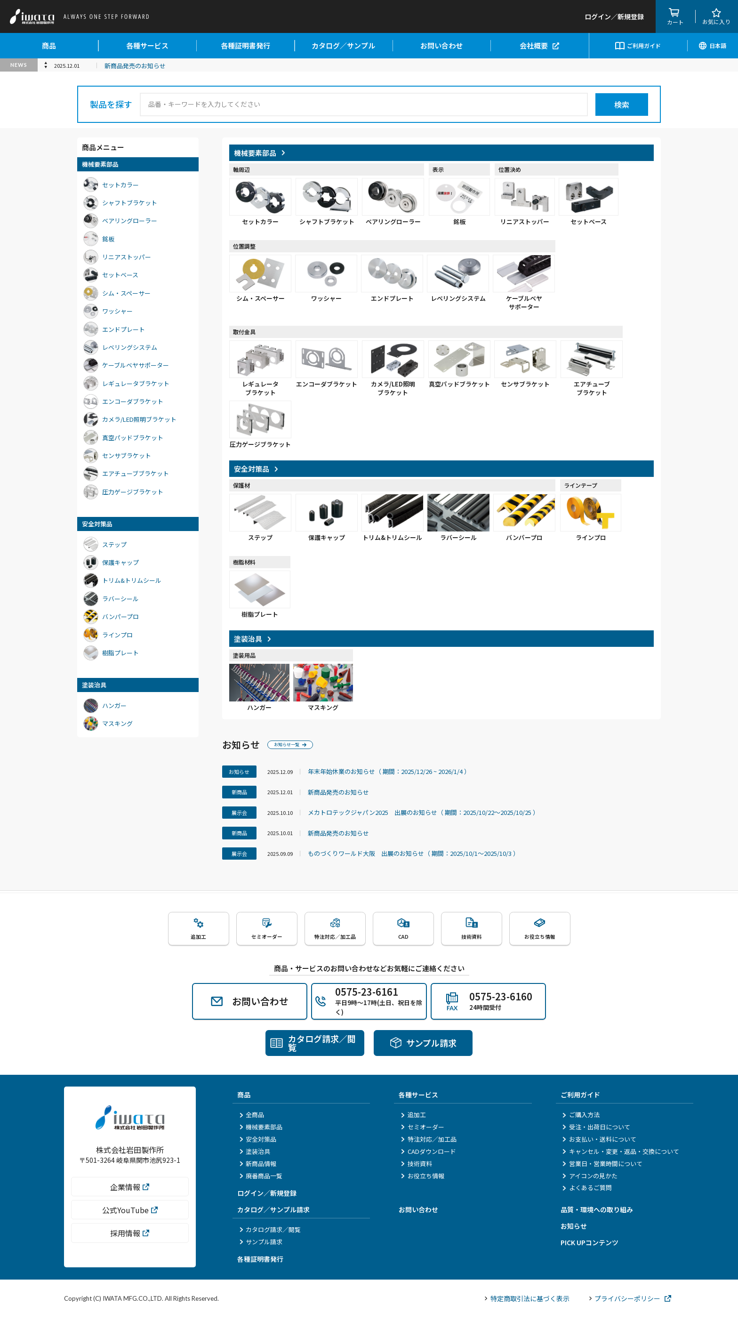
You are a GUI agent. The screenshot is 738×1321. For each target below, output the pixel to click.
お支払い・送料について (599, 1142)
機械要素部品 (260, 1130)
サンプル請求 (260, 1244)
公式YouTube (130, 1218)
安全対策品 (257, 1142)
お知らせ (574, 1229)
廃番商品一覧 (260, 1179)
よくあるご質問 (587, 1191)
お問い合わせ (441, 45)
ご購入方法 (581, 1118)
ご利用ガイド (638, 45)
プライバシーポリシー (630, 1301)
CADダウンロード (428, 1154)
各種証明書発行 (245, 45)
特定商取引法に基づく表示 (527, 1301)
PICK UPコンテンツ (589, 1246)
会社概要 (539, 45)
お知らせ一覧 (296, 745)
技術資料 (416, 1166)
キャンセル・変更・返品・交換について (620, 1154)
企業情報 (129, 1195)
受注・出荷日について (596, 1130)
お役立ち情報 (422, 1179)
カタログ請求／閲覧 (270, 1233)
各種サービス (147, 45)
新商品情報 (257, 1166)
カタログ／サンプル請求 (273, 1213)
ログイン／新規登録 (267, 1196)
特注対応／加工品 (428, 1142)
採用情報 (129, 1242)
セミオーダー (422, 1130)
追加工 (413, 1118)
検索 (621, 104)
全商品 (251, 1118)
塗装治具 (254, 1154)
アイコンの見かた (590, 1179)
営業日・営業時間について (602, 1166)
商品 (49, 45)
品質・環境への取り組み (597, 1213)
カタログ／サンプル (343, 45)
